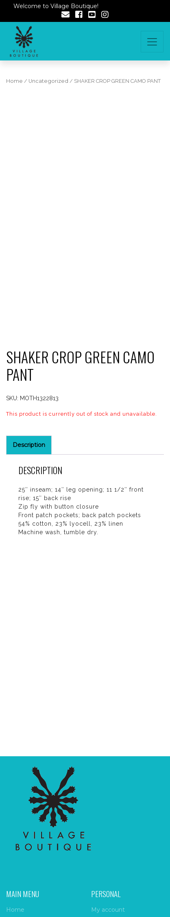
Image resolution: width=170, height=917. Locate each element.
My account (108, 909)
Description (29, 445)
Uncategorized (48, 81)
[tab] (29, 445)
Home (14, 81)
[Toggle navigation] (152, 41)
